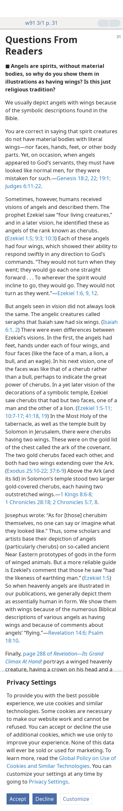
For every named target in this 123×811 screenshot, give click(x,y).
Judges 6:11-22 (23, 186)
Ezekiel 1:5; (20, 238)
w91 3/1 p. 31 (38, 22)
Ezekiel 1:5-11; (94, 408)
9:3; (39, 238)
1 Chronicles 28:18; (28, 502)
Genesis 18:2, (73, 178)
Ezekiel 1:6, (70, 293)
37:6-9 (56, 470)
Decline (44, 799)
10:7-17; (14, 416)
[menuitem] (9, 8)
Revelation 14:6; (67, 632)
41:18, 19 (35, 416)
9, (87, 293)
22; (93, 178)
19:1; (104, 178)
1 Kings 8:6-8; (76, 494)
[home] (9, 8)
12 (93, 293)
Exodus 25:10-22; (27, 470)
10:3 (49, 238)
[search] (115, 8)
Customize (76, 799)
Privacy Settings (48, 781)
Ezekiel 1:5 (97, 577)
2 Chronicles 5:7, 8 (74, 502)
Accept (18, 799)
